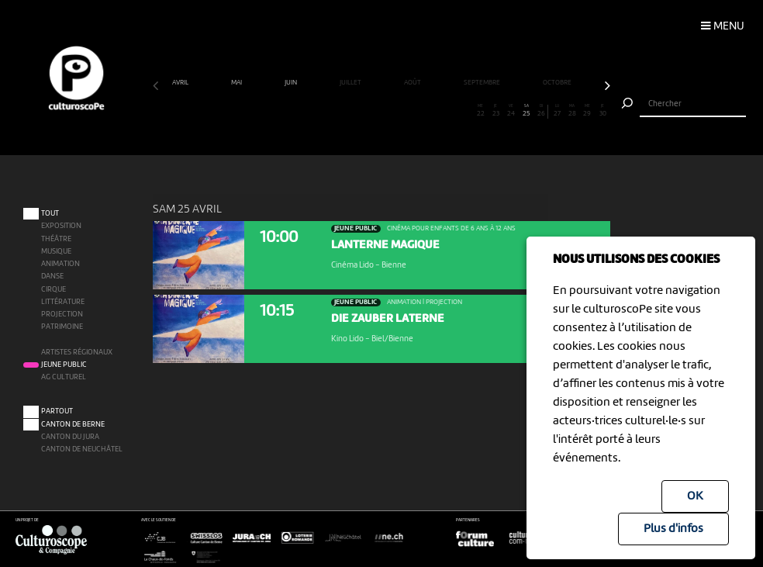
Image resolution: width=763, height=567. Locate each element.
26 (541, 111)
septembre (483, 82)
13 (343, 111)
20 (450, 111)
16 (389, 111)
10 (298, 111)
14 (359, 111)
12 (328, 111)
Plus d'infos (673, 529)
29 (588, 111)
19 (435, 111)
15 (374, 111)
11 (313, 111)
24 (511, 111)
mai (237, 82)
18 (419, 111)
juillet (351, 82)
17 (405, 111)
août (413, 82)
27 (557, 111)
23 (496, 111)
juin (292, 82)
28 (572, 111)
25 (526, 111)
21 (465, 111)
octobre (558, 82)
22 (481, 111)
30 (602, 111)
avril (181, 82)
